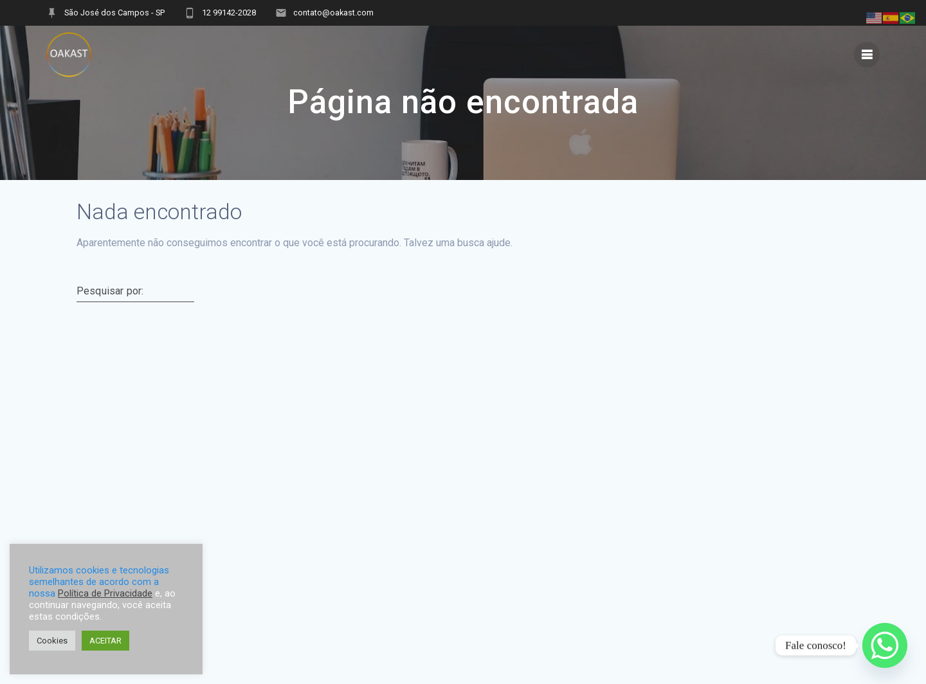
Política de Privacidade (105, 593)
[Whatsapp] (884, 645)
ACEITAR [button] (105, 640)
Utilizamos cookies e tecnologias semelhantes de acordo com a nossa (99, 581)
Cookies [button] (52, 640)
